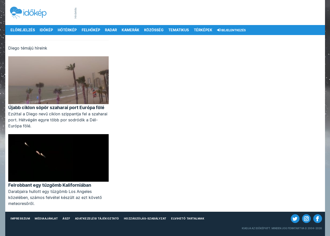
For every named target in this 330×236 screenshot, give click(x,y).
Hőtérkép (67, 30)
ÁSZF (66, 218)
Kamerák (130, 30)
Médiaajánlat (46, 218)
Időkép (46, 30)
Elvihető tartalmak (187, 218)
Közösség (154, 30)
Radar (111, 30)
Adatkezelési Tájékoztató (97, 218)
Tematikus (178, 30)
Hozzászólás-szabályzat (145, 218)
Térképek (203, 30)
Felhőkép (91, 30)
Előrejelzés (22, 30)
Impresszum (20, 218)
